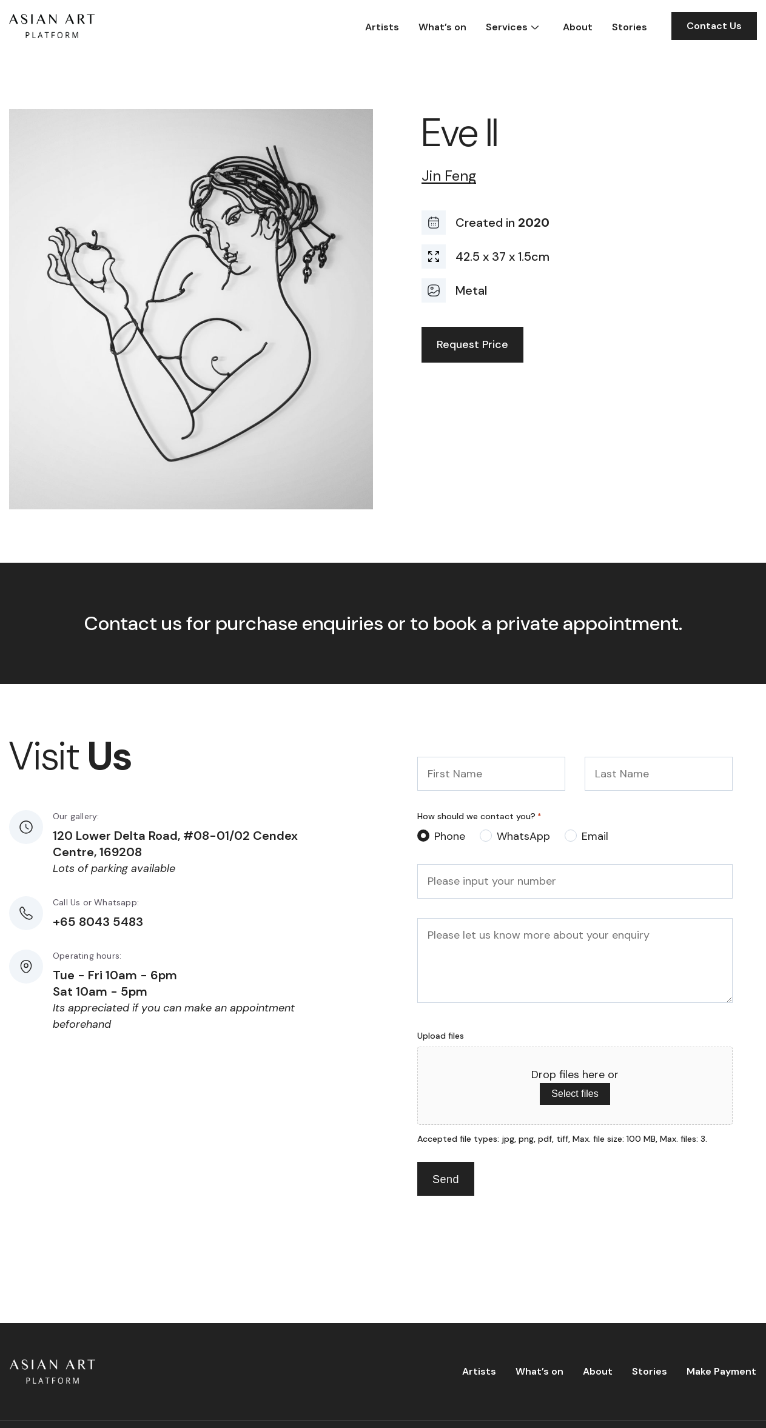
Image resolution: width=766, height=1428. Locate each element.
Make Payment (721, 1371)
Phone (449, 836)
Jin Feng (449, 176)
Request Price (472, 344)
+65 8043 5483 (98, 922)
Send (445, 1179)
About (578, 27)
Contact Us (714, 25)
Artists (382, 27)
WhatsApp (523, 836)
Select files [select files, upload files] (574, 1093)
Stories (629, 27)
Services (507, 27)
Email (595, 836)
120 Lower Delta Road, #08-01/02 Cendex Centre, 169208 (175, 844)
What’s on (442, 27)
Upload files (440, 1035)
